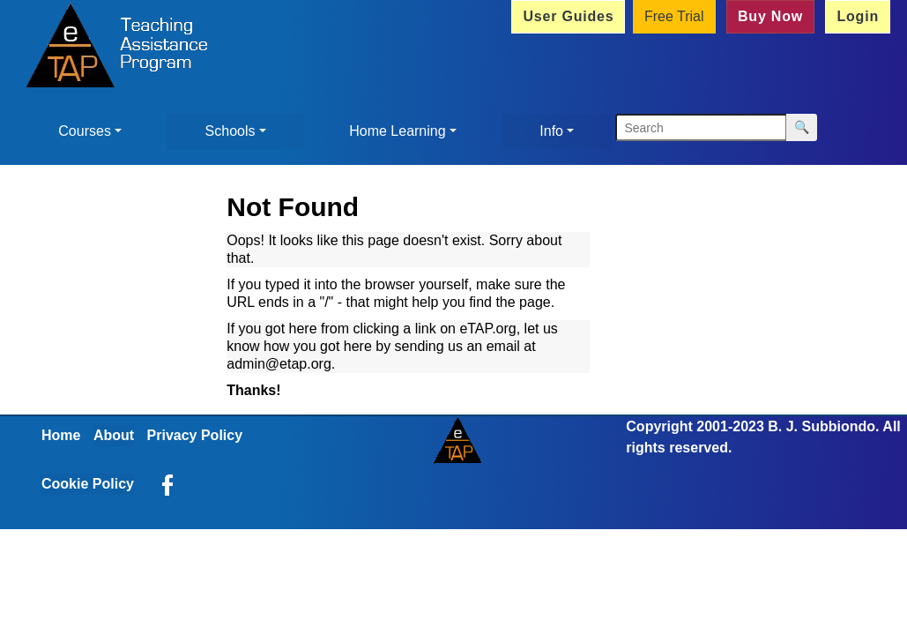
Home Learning (397, 130)
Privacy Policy (195, 435)
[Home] (112, 48)
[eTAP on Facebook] (167, 483)
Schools (230, 130)
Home (60, 435)
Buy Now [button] (770, 16)
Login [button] (857, 16)
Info (551, 130)
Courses (84, 130)
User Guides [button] (568, 16)
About (113, 435)
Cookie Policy (87, 483)
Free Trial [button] (674, 16)
